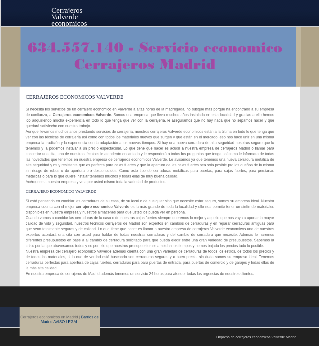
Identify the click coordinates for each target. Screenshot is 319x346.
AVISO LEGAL (65, 322)
